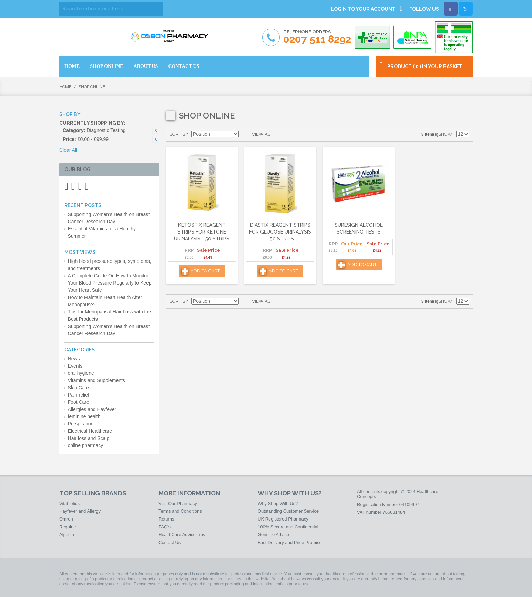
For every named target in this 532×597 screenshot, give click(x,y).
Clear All (68, 150)
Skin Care (78, 387)
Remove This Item (155, 130)
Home (65, 86)
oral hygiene (81, 373)
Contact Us (169, 542)
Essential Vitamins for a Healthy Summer (102, 232)
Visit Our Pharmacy (177, 503)
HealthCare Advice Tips (181, 534)
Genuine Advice (273, 534)
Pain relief (78, 395)
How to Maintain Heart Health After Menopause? (105, 301)
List (290, 134)
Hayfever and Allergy (80, 511)
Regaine (67, 526)
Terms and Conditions (180, 511)
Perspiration (81, 423)
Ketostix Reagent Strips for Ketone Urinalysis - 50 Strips (201, 231)
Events (75, 366)
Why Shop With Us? (278, 503)
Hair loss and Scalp (89, 438)
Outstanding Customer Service (288, 511)
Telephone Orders (317, 37)
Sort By (179, 134)
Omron (66, 519)
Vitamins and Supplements (96, 380)
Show (445, 134)
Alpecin (66, 534)
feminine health (84, 416)
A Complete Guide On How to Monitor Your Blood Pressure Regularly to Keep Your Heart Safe (110, 283)
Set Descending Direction (245, 134)
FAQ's (164, 526)
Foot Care (78, 402)
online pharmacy (85, 445)
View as (261, 134)
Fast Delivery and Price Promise (290, 542)
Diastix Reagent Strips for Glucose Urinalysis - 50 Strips (280, 231)
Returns (166, 519)
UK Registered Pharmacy (283, 519)
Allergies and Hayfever (92, 409)
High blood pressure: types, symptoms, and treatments (109, 264)
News (74, 358)
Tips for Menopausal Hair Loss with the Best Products (109, 315)
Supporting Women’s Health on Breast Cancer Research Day (109, 218)
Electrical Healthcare (90, 431)
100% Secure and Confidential (288, 526)
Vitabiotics (69, 503)
